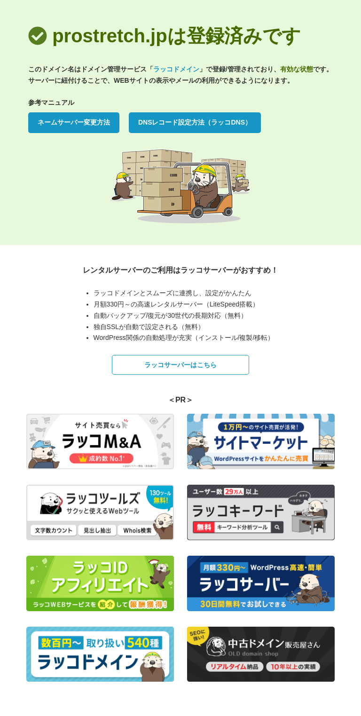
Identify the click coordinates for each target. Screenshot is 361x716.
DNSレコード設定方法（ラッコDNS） (194, 122)
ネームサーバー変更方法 (74, 122)
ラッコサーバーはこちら (180, 365)
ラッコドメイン (176, 69)
